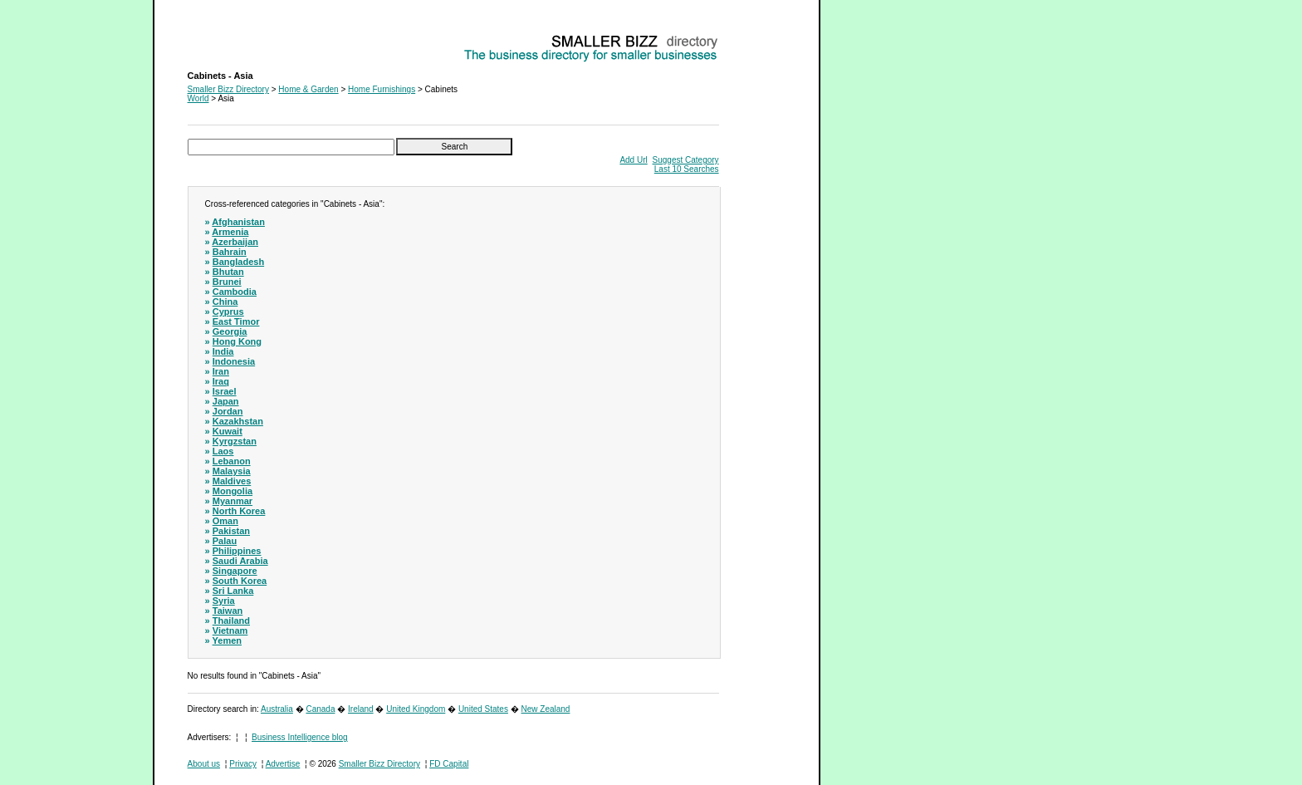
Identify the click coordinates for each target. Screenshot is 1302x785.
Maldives (232, 481)
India (223, 351)
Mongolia (232, 491)
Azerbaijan (235, 242)
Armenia (230, 232)
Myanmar (232, 501)
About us (204, 763)
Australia (277, 709)
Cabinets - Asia (215, 37)
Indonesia (234, 361)
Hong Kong (237, 341)
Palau (225, 541)
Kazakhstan (238, 421)
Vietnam (230, 630)
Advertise (283, 763)
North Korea (239, 511)
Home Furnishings (381, 89)
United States (483, 709)
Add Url (633, 159)
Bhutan (228, 272)
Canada (320, 709)
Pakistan (231, 531)
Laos (223, 451)
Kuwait (227, 431)
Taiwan (227, 611)
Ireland (361, 709)
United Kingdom (415, 709)
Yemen (227, 640)
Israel (225, 391)
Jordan (228, 411)
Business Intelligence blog (300, 737)
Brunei (227, 282)
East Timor (236, 321)
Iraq (221, 381)
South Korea (240, 581)
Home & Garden (308, 89)
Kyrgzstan (235, 441)
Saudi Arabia (240, 561)
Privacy (243, 763)
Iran (221, 371)
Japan (226, 401)
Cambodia (235, 292)
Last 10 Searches (686, 169)
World (198, 98)
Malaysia (232, 471)
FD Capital (448, 763)
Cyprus (228, 311)
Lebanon (232, 461)
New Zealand (545, 709)
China (225, 302)
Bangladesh (238, 262)
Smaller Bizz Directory (228, 89)
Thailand (231, 621)
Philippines (237, 551)
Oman (225, 521)
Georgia (230, 331)
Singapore (235, 571)
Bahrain (230, 252)
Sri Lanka (233, 591)
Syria (224, 601)
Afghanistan (238, 222)
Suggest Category (686, 159)
